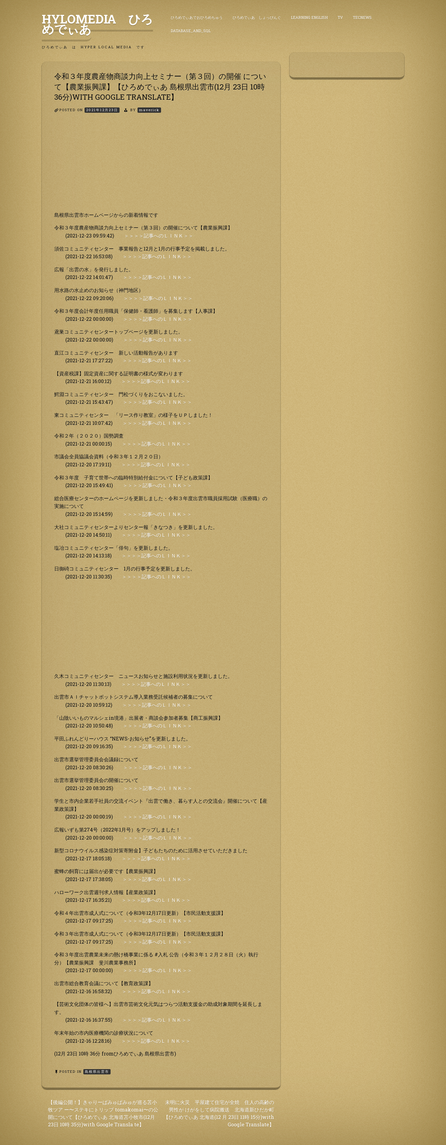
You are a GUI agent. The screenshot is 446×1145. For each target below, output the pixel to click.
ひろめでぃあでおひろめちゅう (197, 17)
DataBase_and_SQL (191, 30)
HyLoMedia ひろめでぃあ (97, 24)
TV (340, 17)
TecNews (362, 17)
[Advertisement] (161, 167)
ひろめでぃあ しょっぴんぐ (257, 17)
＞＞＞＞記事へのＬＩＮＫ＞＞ (158, 235)
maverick (149, 109)
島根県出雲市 (97, 1071)
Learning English (309, 17)
